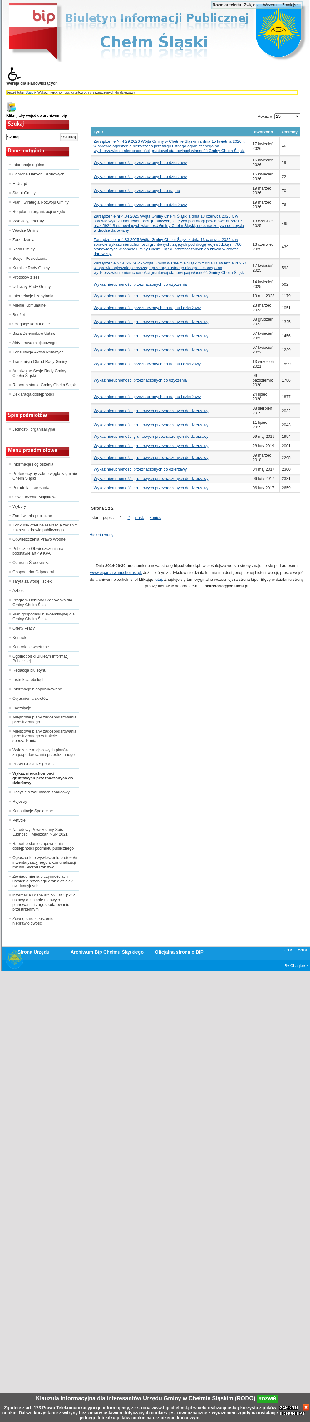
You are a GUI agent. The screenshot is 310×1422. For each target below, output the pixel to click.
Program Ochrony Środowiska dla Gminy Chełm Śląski (42, 602)
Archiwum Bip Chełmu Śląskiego (107, 952)
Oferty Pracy (23, 628)
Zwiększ (251, 4)
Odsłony (290, 132)
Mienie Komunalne (29, 305)
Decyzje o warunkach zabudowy (41, 792)
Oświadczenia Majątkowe (34, 497)
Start (29, 92)
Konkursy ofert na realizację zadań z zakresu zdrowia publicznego (44, 527)
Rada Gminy (23, 249)
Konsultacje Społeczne (32, 810)
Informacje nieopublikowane (37, 689)
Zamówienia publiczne (32, 515)
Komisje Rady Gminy (31, 267)
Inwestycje (21, 707)
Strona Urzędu (33, 952)
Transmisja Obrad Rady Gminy (39, 361)
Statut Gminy (24, 192)
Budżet (18, 314)
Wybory (19, 506)
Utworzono (262, 132)
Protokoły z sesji (26, 277)
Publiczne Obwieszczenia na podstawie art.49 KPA (37, 550)
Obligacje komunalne (31, 324)
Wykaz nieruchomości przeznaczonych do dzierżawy (140, 162)
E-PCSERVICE (294, 950)
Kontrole (19, 637)
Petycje (19, 820)
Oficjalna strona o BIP (179, 952)
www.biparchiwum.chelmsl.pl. (116, 572)
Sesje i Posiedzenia (29, 258)
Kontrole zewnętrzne (30, 646)
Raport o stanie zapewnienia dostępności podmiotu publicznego (43, 846)
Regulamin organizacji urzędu (38, 211)
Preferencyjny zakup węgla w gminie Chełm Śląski (44, 476)
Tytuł (98, 132)
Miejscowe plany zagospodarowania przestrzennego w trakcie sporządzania (44, 736)
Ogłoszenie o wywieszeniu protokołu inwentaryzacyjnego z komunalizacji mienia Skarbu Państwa (44, 862)
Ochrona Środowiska (31, 562)
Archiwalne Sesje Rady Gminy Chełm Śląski (39, 373)
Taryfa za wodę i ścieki (32, 581)
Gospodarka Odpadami (33, 572)
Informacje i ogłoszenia (32, 464)
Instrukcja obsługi (27, 679)
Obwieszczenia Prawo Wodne (39, 539)
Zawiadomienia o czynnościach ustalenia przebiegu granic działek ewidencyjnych (42, 881)
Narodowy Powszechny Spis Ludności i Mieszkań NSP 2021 (40, 832)
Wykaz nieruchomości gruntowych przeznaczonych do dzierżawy (42, 778)
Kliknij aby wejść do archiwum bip (36, 115)
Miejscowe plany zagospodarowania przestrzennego (44, 719)
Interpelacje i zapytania (32, 296)
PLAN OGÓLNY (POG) (33, 764)
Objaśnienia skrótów (30, 698)
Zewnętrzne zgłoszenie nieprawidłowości (32, 921)
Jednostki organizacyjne (33, 429)
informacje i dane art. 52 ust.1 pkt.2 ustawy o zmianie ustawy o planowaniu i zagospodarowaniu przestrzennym (43, 902)
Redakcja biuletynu (29, 670)
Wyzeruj (270, 4)
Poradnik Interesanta (30, 487)
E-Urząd (19, 183)
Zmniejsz (290, 4)
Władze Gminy (25, 230)
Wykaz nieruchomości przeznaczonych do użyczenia (140, 284)
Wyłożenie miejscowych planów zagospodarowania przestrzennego (43, 752)
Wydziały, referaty (28, 221)
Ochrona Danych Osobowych (38, 174)
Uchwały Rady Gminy (31, 286)
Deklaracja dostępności (33, 394)
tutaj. (158, 579)
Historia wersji (102, 534)
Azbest (18, 590)
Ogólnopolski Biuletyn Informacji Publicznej (40, 658)
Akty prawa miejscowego (34, 342)
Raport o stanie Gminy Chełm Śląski (44, 385)
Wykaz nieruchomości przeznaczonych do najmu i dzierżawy (147, 307)
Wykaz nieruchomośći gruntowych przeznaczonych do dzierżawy (151, 478)
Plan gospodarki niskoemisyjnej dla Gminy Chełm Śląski (43, 616)
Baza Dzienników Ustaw (33, 333)
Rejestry (19, 801)
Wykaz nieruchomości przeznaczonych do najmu (137, 190)
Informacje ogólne (28, 164)
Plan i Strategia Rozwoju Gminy (40, 202)
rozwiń (267, 1398)
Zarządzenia (23, 239)
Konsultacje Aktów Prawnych (38, 352)
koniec (155, 517)
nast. (139, 517)
